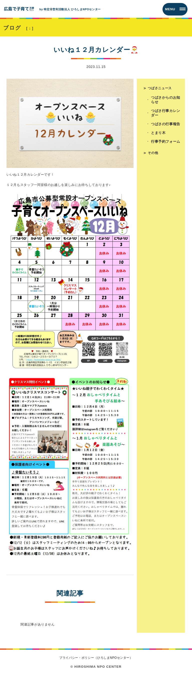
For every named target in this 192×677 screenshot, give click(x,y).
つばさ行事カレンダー (165, 113)
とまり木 (158, 133)
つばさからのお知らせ (165, 99)
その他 (153, 153)
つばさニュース (160, 88)
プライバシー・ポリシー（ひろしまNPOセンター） (96, 658)
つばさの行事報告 (165, 124)
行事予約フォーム (165, 141)
